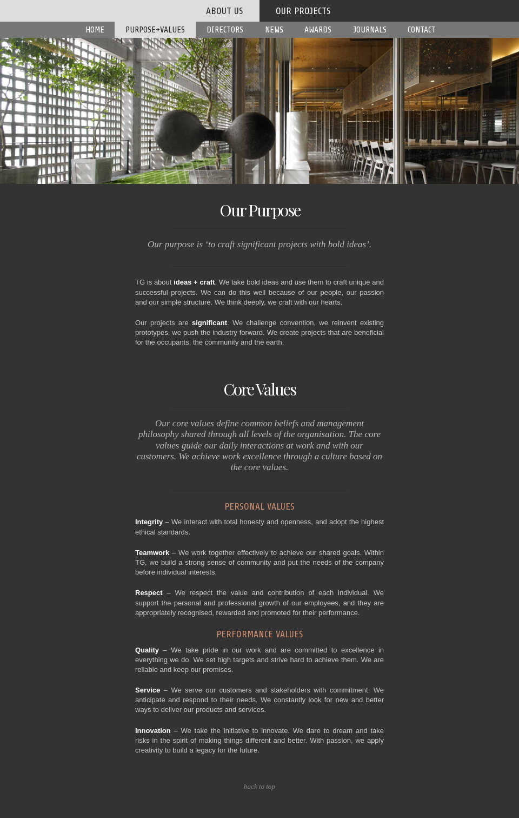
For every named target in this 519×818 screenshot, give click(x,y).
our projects (303, 10)
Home (94, 30)
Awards (317, 30)
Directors (225, 30)
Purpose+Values (155, 30)
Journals (370, 30)
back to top (259, 786)
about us (224, 10)
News (274, 30)
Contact (422, 30)
